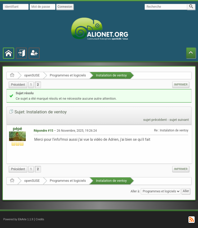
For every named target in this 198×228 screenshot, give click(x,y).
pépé (17, 128)
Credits (40, 219)
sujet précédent (155, 120)
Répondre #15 (43, 130)
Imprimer (180, 84)
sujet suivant (179, 120)
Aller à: (135, 191)
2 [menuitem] (38, 85)
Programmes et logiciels (68, 75)
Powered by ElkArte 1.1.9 (18, 219)
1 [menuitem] (31, 85)
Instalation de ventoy (111, 75)
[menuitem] (18, 85)
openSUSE (32, 75)
